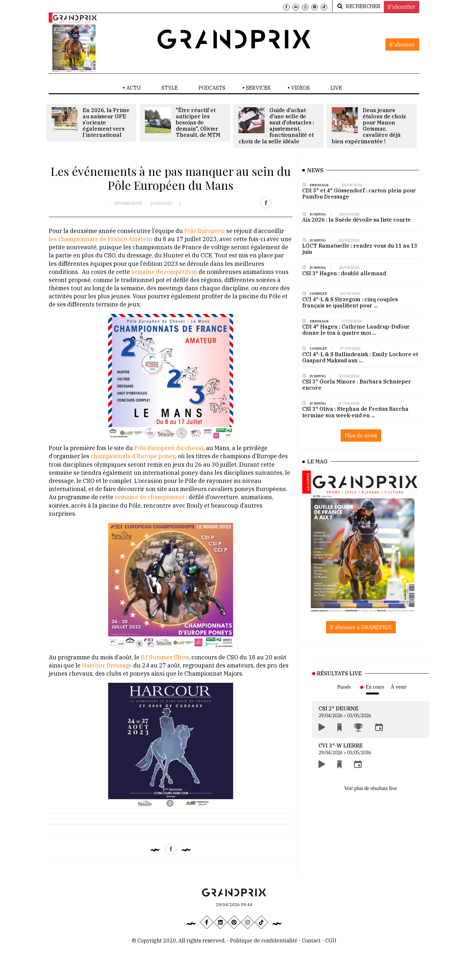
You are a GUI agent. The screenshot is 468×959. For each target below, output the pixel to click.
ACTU (133, 87)
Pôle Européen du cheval (168, 448)
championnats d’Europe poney (133, 456)
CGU (330, 940)
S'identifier (401, 7)
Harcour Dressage (107, 665)
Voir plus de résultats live (370, 788)
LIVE (336, 87)
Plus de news (361, 435)
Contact (312, 940)
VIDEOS (300, 87)
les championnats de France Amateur (101, 239)
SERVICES (258, 87)
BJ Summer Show (165, 657)
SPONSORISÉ (128, 203)
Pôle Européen (204, 231)
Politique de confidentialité (263, 940)
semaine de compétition (163, 272)
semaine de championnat (149, 497)
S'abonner (402, 44)
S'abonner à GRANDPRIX (361, 627)
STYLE (170, 87)
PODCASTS (212, 87)
